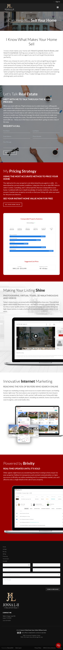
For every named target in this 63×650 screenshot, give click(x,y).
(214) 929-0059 (7, 620)
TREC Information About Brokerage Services (31, 637)
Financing (5, 556)
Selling (4, 554)
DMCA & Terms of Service (49, 648)
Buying (4, 551)
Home (4, 546)
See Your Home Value (12, 204)
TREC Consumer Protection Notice (31, 635)
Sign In (56, 2)
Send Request (10, 152)
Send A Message (53, 589)
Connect (5, 561)
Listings (4, 549)
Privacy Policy (38, 648)
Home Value (6, 558)
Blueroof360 (10, 648)
